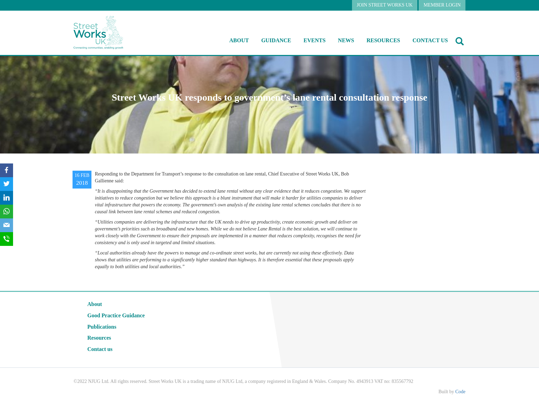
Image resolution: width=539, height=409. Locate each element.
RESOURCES (383, 40)
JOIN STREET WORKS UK (384, 5)
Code (460, 391)
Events (315, 40)
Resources (99, 338)
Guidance (276, 40)
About (239, 40)
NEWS (346, 40)
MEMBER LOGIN (442, 5)
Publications (101, 327)
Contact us (430, 40)
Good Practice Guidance (116, 315)
